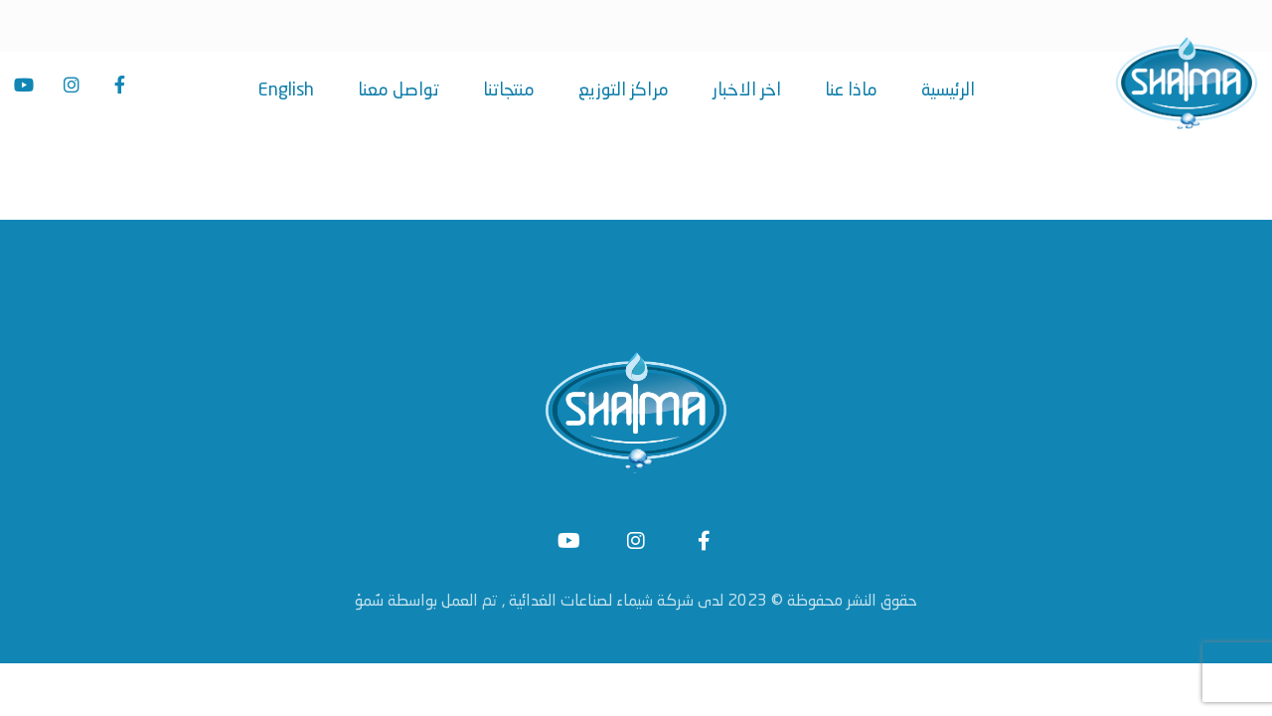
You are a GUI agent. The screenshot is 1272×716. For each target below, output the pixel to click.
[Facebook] (119, 84)
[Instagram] (71, 84)
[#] (568, 545)
